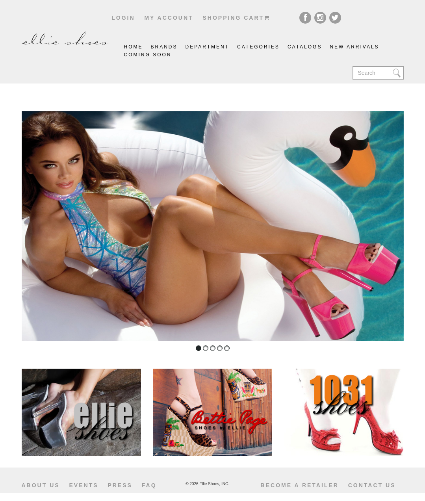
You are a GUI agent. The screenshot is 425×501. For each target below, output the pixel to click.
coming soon (148, 55)
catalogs (305, 47)
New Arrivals (354, 47)
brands (164, 47)
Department (208, 47)
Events (83, 485)
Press (120, 485)
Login (123, 18)
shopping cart (236, 18)
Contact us (372, 485)
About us (41, 485)
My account (168, 18)
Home (133, 47)
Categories (258, 47)
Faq (149, 485)
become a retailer (300, 485)
